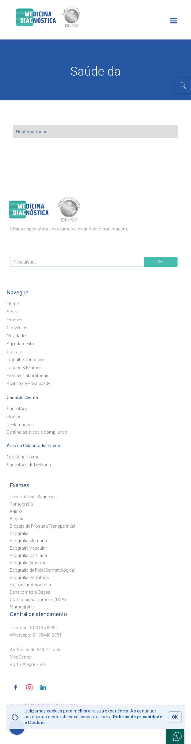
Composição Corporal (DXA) (38, 599)
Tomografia (21, 504)
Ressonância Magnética (33, 496)
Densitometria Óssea (30, 592)
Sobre (12, 311)
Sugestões (17, 408)
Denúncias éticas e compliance (37, 432)
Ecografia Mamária (28, 540)
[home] (58, 17)
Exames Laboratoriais (28, 375)
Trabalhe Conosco (25, 359)
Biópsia (17, 518)
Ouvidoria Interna (23, 456)
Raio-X (16, 511)
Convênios (17, 327)
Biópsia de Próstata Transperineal (42, 526)
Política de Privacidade (28, 383)
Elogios (14, 416)
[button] (173, 20)
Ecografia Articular (28, 562)
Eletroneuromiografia (30, 584)
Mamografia (22, 606)
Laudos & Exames (24, 367)
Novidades (17, 335)
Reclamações (20, 424)
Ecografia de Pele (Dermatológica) (43, 570)
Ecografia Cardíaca (28, 555)
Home (13, 303)
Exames (14, 319)
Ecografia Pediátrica (29, 577)
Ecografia (19, 533)
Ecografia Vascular (28, 548)
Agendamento (20, 343)
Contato (14, 351)
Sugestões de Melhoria (29, 464)
